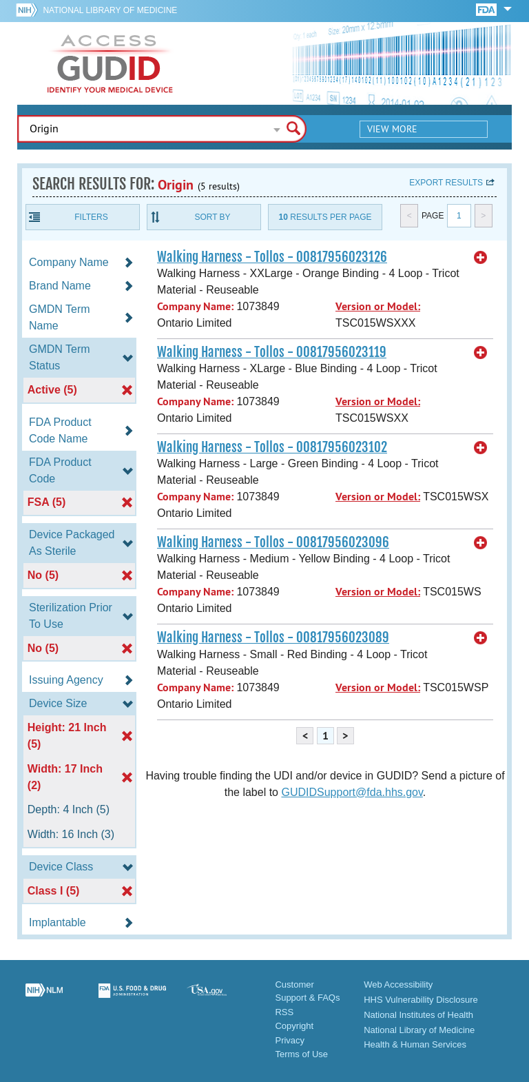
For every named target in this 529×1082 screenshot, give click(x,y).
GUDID (110, 63)
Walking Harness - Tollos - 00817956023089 (273, 637)
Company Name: (195, 306)
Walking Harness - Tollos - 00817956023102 (272, 447)
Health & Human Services (415, 1044)
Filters (90, 217)
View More (392, 129)
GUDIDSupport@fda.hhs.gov (351, 792)
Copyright (294, 1026)
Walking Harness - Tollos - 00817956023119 (271, 352)
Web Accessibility (398, 984)
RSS (284, 1012)
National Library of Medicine (110, 10)
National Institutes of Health (418, 1015)
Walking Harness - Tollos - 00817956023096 (273, 542)
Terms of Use (301, 1054)
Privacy (289, 1040)
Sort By (212, 217)
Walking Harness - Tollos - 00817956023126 (272, 257)
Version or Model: (377, 306)
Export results (446, 182)
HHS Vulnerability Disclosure (421, 999)
